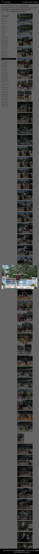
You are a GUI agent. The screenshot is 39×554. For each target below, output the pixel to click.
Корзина (35, 2)
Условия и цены (27, 2)
